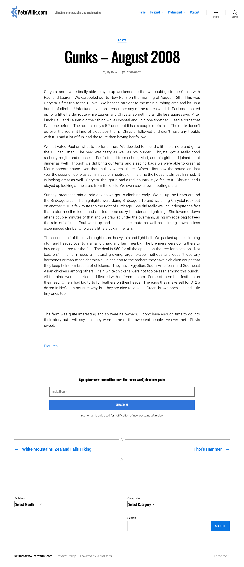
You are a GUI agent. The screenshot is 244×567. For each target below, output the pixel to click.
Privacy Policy (66, 557)
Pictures (51, 347)
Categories (133, 499)
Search (131, 519)
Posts (122, 41)
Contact (194, 13)
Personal (155, 13)
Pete (114, 73)
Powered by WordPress (96, 557)
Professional (175, 13)
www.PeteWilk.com (39, 557)
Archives (19, 499)
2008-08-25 (134, 73)
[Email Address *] (122, 393)
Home (142, 13)
